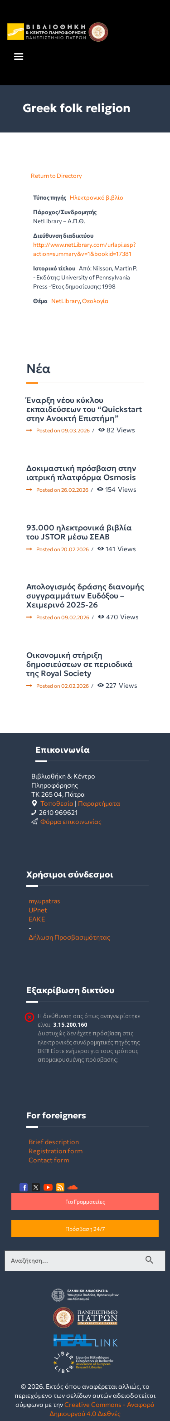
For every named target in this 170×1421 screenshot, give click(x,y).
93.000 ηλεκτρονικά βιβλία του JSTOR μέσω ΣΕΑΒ (79, 532)
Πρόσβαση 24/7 (85, 1228)
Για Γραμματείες (85, 1201)
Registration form (56, 1151)
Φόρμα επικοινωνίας (71, 821)
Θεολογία (95, 300)
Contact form (49, 1160)
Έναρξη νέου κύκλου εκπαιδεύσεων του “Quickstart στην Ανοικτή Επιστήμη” (84, 409)
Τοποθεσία (56, 803)
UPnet (38, 910)
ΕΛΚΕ (37, 919)
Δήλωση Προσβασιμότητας (69, 937)
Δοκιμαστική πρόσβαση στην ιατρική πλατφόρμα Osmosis (81, 473)
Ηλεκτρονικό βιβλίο (96, 197)
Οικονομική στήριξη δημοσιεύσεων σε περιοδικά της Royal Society (79, 664)
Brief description (54, 1141)
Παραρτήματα (99, 803)
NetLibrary (65, 300)
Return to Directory (56, 175)
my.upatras (44, 901)
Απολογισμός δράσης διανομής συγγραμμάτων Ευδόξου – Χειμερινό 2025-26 (85, 595)
